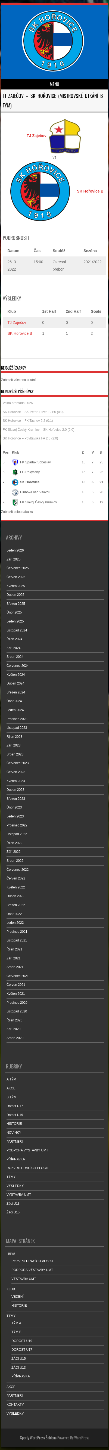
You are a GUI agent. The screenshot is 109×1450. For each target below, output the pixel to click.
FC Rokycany (26, 472)
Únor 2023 (14, 807)
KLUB (11, 1289)
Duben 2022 (15, 896)
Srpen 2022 (15, 861)
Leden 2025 (15, 621)
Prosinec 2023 (17, 719)
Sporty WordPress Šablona (38, 1437)
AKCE (11, 1088)
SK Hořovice (25, 482)
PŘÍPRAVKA (16, 1159)
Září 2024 (13, 648)
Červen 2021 (16, 985)
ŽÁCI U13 (18, 1368)
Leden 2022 (15, 923)
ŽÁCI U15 (18, 1359)
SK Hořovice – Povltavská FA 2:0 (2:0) (30, 438)
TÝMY (11, 1177)
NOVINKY (14, 1133)
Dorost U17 (15, 1106)
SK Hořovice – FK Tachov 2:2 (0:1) (28, 421)
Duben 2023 (15, 790)
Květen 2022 (16, 887)
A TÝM (11, 1079)
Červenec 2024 (18, 666)
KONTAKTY (15, 1404)
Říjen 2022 (14, 843)
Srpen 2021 (15, 967)
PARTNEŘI (15, 1142)
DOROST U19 (21, 1341)
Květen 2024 (16, 675)
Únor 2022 (14, 914)
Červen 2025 (16, 577)
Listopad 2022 (17, 834)
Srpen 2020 (15, 1038)
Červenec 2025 (18, 568)
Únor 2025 (14, 612)
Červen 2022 (16, 878)
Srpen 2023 (15, 754)
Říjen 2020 (14, 1020)
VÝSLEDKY (15, 1186)
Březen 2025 (16, 604)
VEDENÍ (17, 1297)
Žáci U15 (13, 1212)
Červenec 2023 (18, 763)
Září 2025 (13, 559)
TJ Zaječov (17, 322)
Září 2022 (13, 852)
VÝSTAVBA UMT (19, 1195)
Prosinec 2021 (17, 932)
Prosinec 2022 (17, 825)
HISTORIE (14, 1124)
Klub (15, 452)
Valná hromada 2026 (18, 403)
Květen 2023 (16, 781)
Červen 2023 (16, 772)
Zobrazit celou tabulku (17, 512)
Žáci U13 (13, 1204)
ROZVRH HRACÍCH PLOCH (27, 1168)
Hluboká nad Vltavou (31, 492)
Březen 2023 (16, 799)
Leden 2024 (15, 710)
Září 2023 (13, 745)
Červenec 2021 (18, 976)
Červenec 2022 (18, 870)
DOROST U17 (21, 1350)
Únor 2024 (14, 701)
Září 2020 (13, 1029)
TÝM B (16, 1332)
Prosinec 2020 (17, 1003)
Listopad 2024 (17, 630)
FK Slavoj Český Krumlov (34, 502)
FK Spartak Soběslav (31, 462)
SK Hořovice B (20, 333)
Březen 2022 (16, 905)
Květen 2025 (16, 586)
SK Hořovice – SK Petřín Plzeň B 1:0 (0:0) (33, 412)
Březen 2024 (16, 692)
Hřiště (11, 1254)
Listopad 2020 (17, 1011)
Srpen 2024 (15, 657)
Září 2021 (13, 958)
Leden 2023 (15, 816)
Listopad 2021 (17, 940)
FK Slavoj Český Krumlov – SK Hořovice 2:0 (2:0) (38, 430)
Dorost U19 (15, 1115)
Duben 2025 (15, 595)
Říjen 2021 (14, 949)
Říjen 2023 (14, 737)
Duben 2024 (15, 683)
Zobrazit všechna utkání (18, 380)
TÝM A (16, 1323)
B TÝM (11, 1097)
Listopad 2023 (17, 728)
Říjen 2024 (14, 639)
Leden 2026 (15, 550)
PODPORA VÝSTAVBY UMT (27, 1150)
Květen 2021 (16, 994)
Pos (6, 452)
